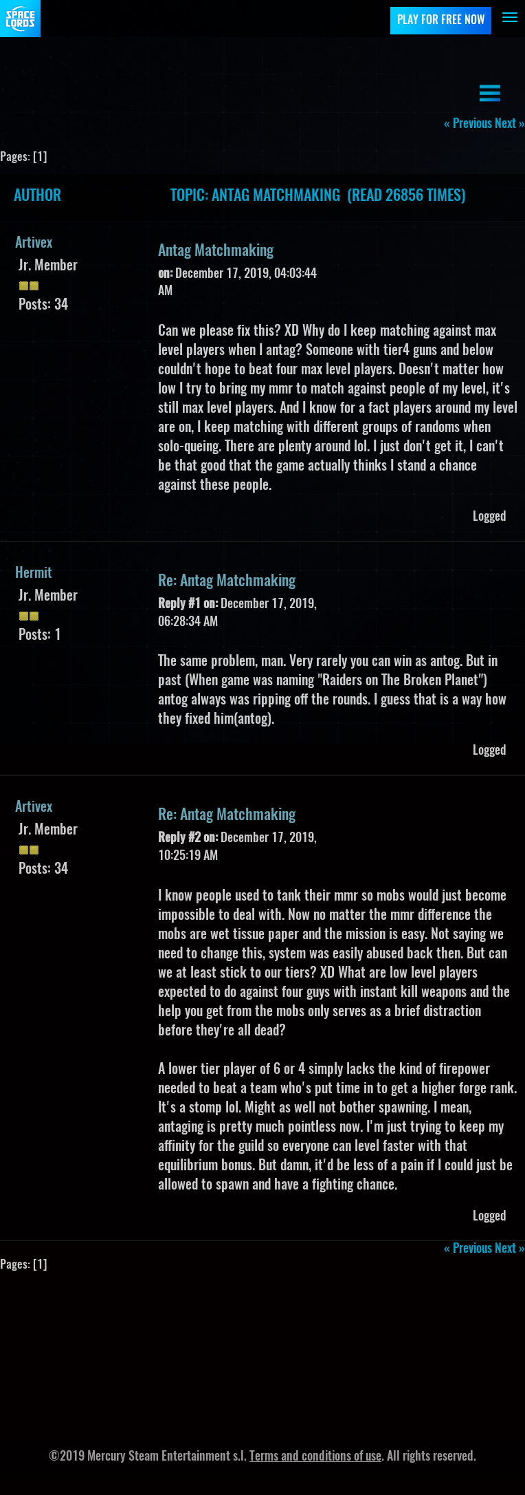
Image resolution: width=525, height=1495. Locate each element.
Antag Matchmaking (215, 251)
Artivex (33, 243)
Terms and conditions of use (315, 1457)
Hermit (33, 574)
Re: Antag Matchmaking (226, 581)
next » (510, 124)
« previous (468, 124)
